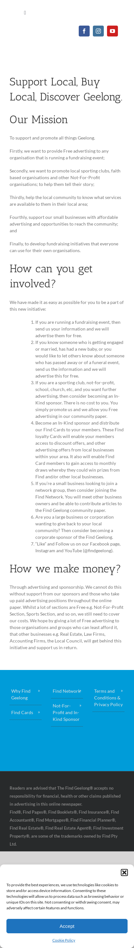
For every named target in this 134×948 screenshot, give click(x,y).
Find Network (66, 691)
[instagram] (98, 31)
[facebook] (84, 31)
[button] (124, 872)
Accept (67, 926)
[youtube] (112, 31)
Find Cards (22, 712)
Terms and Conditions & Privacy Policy (108, 697)
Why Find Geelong (21, 694)
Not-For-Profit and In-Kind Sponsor (66, 712)
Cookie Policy (63, 940)
